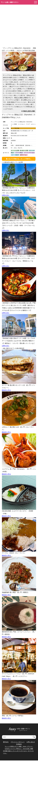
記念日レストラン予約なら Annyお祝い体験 (19, 748)
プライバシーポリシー (18, 742)
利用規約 (19, 744)
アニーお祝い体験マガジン (10, 2)
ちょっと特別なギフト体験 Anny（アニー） (19, 746)
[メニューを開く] (34, 2)
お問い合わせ (31, 742)
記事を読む (5, 195)
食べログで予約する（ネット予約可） (18, 159)
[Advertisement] (19, 25)
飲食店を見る (6, 390)
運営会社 (6, 742)
